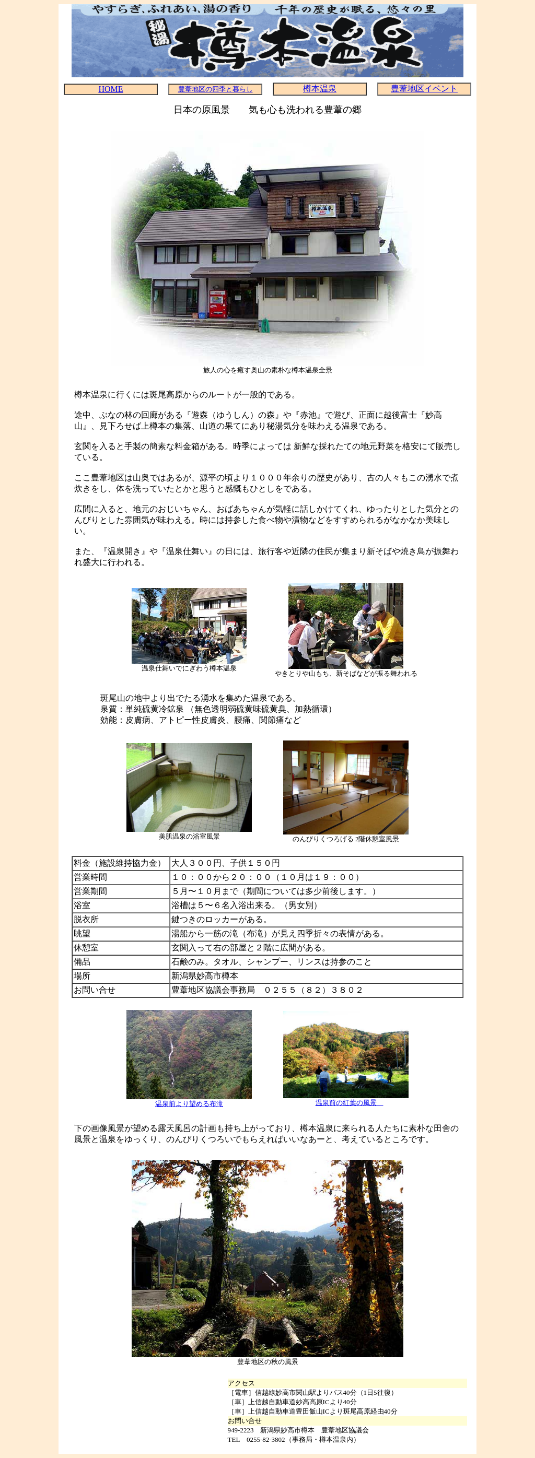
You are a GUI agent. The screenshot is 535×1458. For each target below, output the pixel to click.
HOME (110, 89)
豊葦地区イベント (424, 88)
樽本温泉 (319, 88)
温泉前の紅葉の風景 (349, 1103)
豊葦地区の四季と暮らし (215, 89)
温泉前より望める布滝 (189, 1104)
